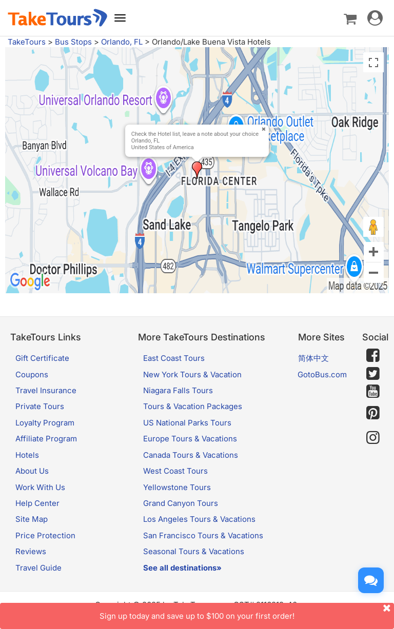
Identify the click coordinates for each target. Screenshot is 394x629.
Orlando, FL (122, 42)
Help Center (37, 503)
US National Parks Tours (187, 423)
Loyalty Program (44, 423)
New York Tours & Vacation (192, 374)
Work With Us (40, 487)
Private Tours (39, 406)
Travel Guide (38, 568)
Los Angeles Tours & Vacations (199, 519)
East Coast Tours (174, 358)
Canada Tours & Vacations (190, 455)
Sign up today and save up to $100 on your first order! (247, 612)
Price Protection (45, 535)
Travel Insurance (45, 390)
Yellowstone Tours (177, 487)
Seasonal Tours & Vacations (193, 551)
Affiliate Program (46, 438)
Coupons (31, 374)
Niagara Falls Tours (178, 390)
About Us (32, 471)
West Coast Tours (175, 471)
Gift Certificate (42, 358)
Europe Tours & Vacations (190, 438)
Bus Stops (73, 42)
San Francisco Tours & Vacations (203, 535)
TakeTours (27, 42)
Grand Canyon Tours (180, 503)
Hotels (27, 455)
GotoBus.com (322, 374)
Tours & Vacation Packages (192, 406)
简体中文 (313, 358)
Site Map (31, 519)
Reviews (30, 551)
